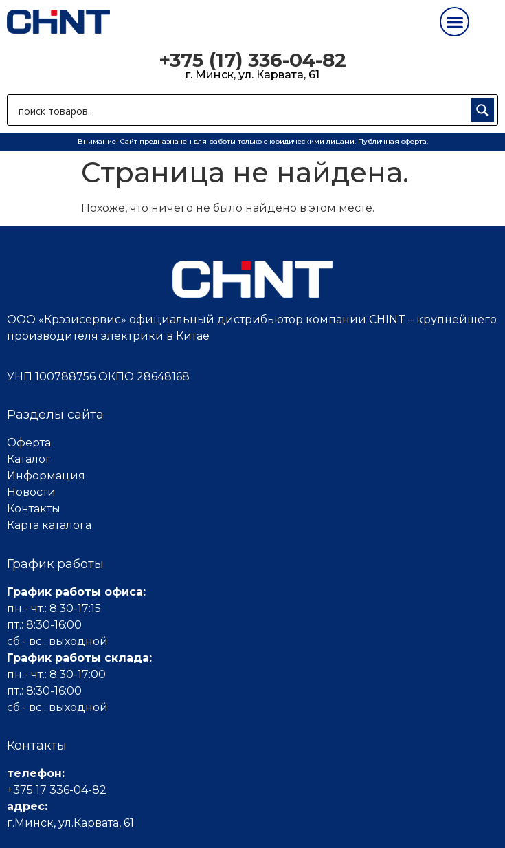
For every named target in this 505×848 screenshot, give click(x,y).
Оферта (29, 442)
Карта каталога (49, 525)
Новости (31, 492)
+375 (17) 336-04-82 (252, 60)
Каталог (29, 459)
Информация (46, 475)
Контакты (33, 508)
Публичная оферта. (393, 141)
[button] (454, 21)
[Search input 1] (241, 110)
